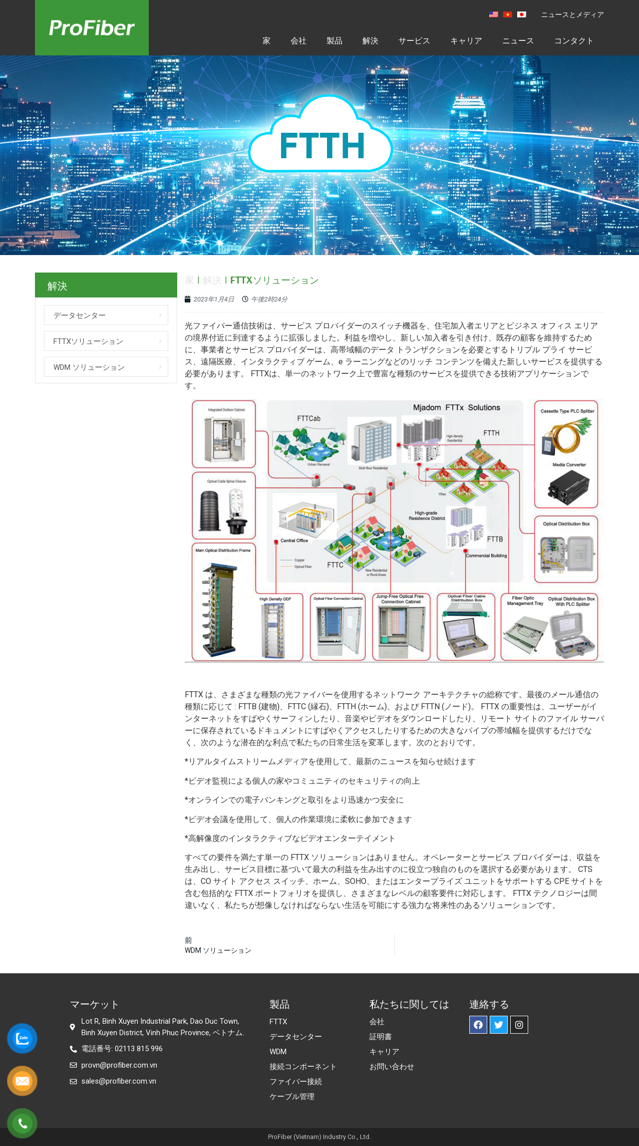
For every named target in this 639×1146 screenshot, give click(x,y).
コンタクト (574, 40)
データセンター (79, 315)
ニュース (518, 40)
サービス (414, 40)
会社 (299, 40)
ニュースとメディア (572, 14)
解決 (370, 40)
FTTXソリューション (88, 341)
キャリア (466, 40)
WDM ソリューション (89, 367)
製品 (334, 40)
